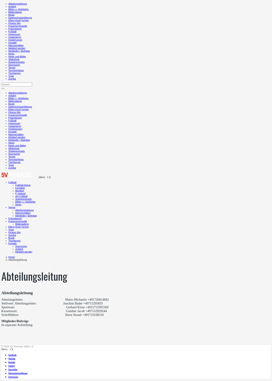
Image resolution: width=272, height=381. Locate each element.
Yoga (11, 76)
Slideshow (13, 59)
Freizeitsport (15, 28)
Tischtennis (14, 73)
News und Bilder (17, 56)
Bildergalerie (15, 12)
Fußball (12, 31)
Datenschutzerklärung (20, 17)
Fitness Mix (14, 23)
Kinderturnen (15, 40)
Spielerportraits (16, 62)
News (11, 53)
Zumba (12, 78)
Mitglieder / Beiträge (19, 51)
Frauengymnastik (17, 26)
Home (11, 257)
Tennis (11, 67)
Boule (11, 15)
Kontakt (12, 42)
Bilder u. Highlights (18, 9)
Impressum (14, 34)
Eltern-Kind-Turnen (18, 20)
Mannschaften (16, 45)
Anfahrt (12, 6)
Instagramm (14, 37)
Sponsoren (14, 65)
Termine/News (16, 70)
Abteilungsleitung (17, 3)
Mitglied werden (16, 48)
